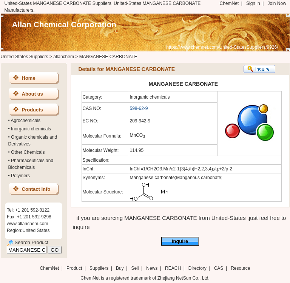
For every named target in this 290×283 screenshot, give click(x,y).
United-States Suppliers (24, 56)
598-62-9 (139, 108)
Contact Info (36, 189)
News (151, 268)
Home (28, 78)
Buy (120, 268)
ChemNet (229, 3)
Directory (197, 268)
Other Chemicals (28, 152)
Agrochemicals (25, 120)
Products (32, 110)
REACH (173, 268)
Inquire (180, 241)
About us (32, 94)
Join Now (276, 3)
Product (74, 268)
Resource (240, 268)
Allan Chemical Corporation (64, 24)
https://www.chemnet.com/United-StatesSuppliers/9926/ (222, 47)
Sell (135, 268)
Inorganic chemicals (31, 128)
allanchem (63, 56)
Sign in (253, 3)
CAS (219, 268)
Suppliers (98, 268)
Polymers (20, 175)
